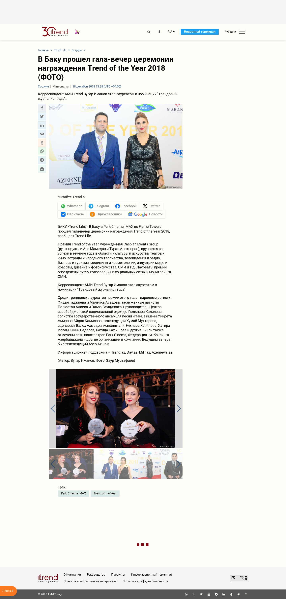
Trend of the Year (105, 493)
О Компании (72, 574)
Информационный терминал (151, 574)
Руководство (96, 574)
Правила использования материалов (90, 581)
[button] (42, 108)
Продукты (118, 574)
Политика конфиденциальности (145, 581)
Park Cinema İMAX (73, 493)
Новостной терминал (199, 32)
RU (170, 31)
